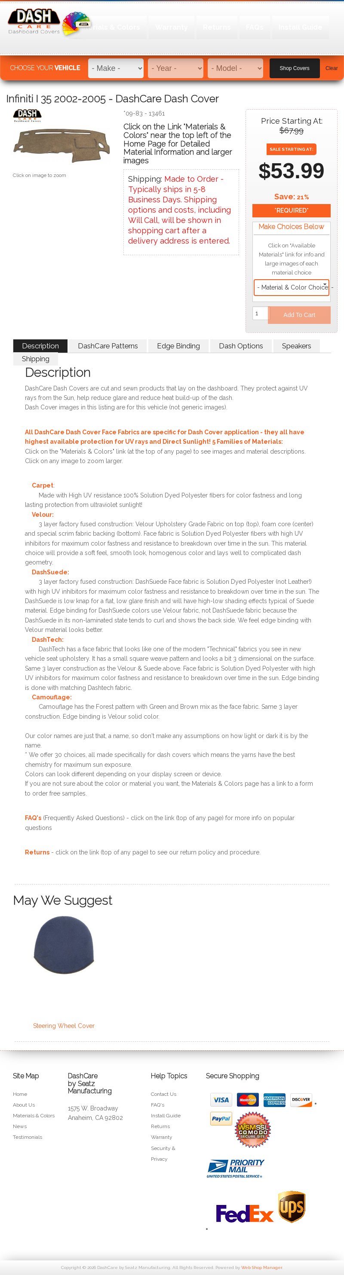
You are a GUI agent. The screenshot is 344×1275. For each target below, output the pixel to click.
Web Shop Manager (261, 1267)
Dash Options (241, 346)
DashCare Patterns (108, 346)
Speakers (296, 346)
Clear (332, 65)
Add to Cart (299, 314)
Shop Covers (295, 65)
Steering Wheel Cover (64, 1025)
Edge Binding (178, 346)
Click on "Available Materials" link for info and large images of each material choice (292, 259)
